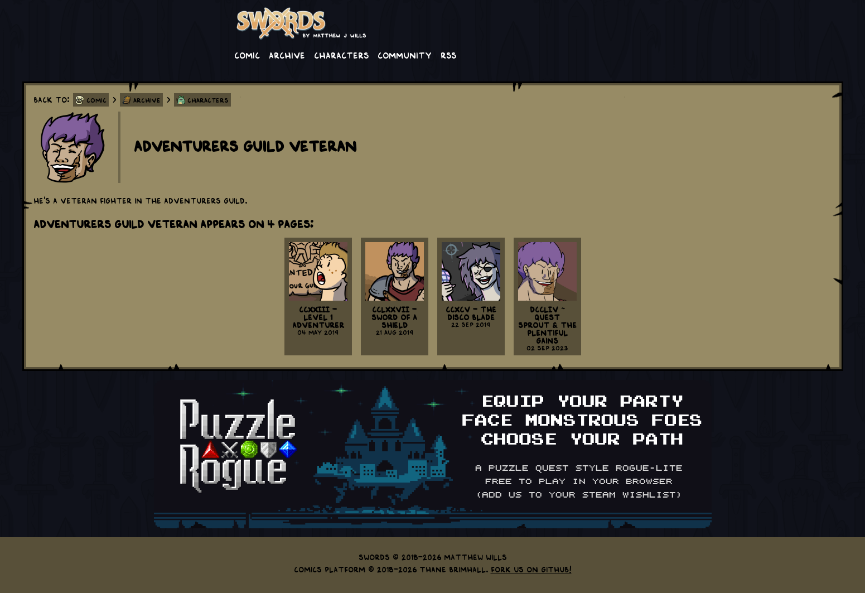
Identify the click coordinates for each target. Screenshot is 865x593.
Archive (287, 54)
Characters (341, 54)
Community (405, 54)
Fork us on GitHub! (531, 569)
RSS (448, 54)
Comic (247, 54)
